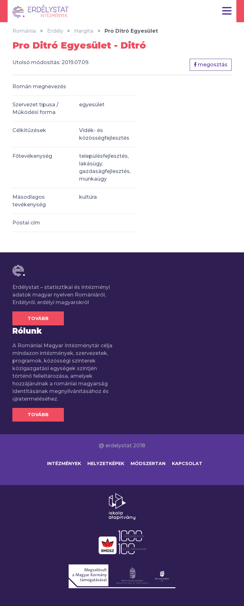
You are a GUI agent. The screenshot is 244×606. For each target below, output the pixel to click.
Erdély (55, 31)
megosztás (210, 65)
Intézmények (64, 463)
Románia (24, 31)
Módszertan (148, 463)
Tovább (38, 318)
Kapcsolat (187, 463)
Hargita (83, 31)
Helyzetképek (105, 463)
